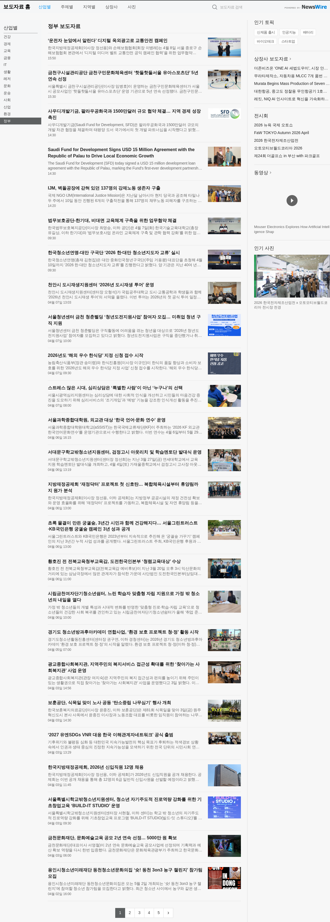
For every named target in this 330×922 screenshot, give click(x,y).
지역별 (89, 6)
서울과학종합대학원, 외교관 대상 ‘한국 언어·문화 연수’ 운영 (107, 420)
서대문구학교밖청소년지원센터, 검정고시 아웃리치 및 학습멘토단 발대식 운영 (125, 452)
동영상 (261, 172)
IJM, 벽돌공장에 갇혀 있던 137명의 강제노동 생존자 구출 (104, 188)
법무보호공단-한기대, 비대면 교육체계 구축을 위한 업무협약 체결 (112, 220)
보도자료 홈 (16, 7)
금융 (7, 58)
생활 (7, 72)
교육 (7, 51)
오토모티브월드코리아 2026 (278, 148)
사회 (7, 100)
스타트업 (288, 41)
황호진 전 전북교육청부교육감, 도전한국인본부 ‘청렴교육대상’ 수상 (114, 561)
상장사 (111, 6)
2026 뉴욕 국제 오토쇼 (273, 125)
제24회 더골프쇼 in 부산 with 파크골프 (287, 156)
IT (5, 65)
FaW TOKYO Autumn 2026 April (281, 132)
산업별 (44, 6)
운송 (7, 93)
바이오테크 (265, 41)
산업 (7, 107)
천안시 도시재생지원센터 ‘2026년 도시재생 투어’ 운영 (101, 284)
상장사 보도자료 (271, 59)
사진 (132, 6)
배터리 (308, 32)
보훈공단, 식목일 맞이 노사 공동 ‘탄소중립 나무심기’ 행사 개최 (109, 702)
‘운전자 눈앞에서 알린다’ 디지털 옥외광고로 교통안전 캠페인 (107, 40)
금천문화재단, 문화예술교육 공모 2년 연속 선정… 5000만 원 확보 (112, 837)
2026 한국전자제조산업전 (276, 140)
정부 (7, 121)
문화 (7, 86)
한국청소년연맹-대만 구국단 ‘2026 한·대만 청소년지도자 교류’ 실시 (114, 252)
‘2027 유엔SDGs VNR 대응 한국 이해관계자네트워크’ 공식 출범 (110, 734)
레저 (7, 79)
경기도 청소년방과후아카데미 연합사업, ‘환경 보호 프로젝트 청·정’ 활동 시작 (123, 632)
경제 (7, 44)
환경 (7, 114)
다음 (325, 276)
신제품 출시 (266, 32)
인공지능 (289, 32)
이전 (258, 276)
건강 (7, 37)
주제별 (67, 6)
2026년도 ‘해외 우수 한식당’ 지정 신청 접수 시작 (95, 355)
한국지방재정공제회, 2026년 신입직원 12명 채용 (96, 767)
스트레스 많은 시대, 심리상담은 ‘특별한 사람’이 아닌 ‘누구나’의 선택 (115, 387)
